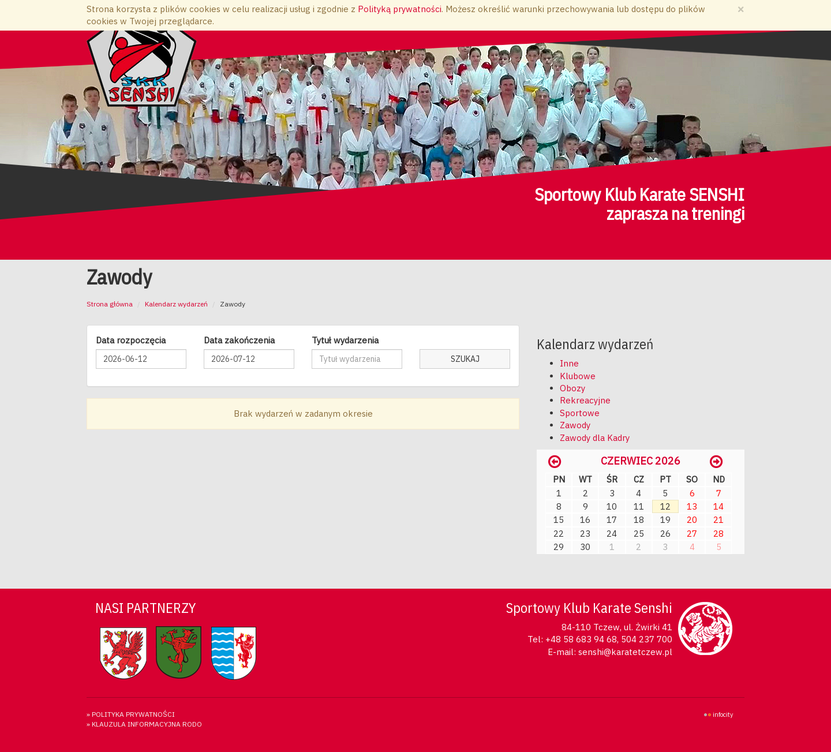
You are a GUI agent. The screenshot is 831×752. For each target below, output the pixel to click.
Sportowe (580, 412)
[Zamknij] (740, 9)
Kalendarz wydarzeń (176, 304)
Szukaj (465, 359)
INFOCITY (723, 714)
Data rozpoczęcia (131, 340)
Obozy (572, 388)
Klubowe (578, 376)
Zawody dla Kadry (595, 437)
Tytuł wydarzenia (345, 340)
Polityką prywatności (399, 8)
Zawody (575, 425)
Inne (569, 363)
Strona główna (110, 304)
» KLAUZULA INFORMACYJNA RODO (144, 724)
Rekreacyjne (585, 400)
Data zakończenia (239, 340)
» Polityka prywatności (131, 714)
